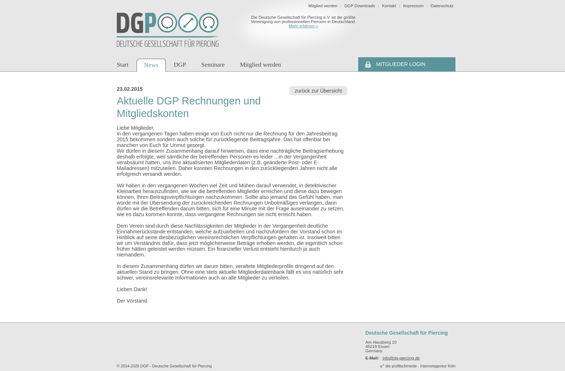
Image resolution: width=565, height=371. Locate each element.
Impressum (413, 6)
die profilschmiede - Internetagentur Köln (420, 366)
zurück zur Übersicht (318, 91)
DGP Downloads (359, 6)
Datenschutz (442, 6)
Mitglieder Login (401, 64)
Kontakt (389, 6)
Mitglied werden (323, 6)
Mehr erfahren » (303, 26)
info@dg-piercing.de (401, 358)
